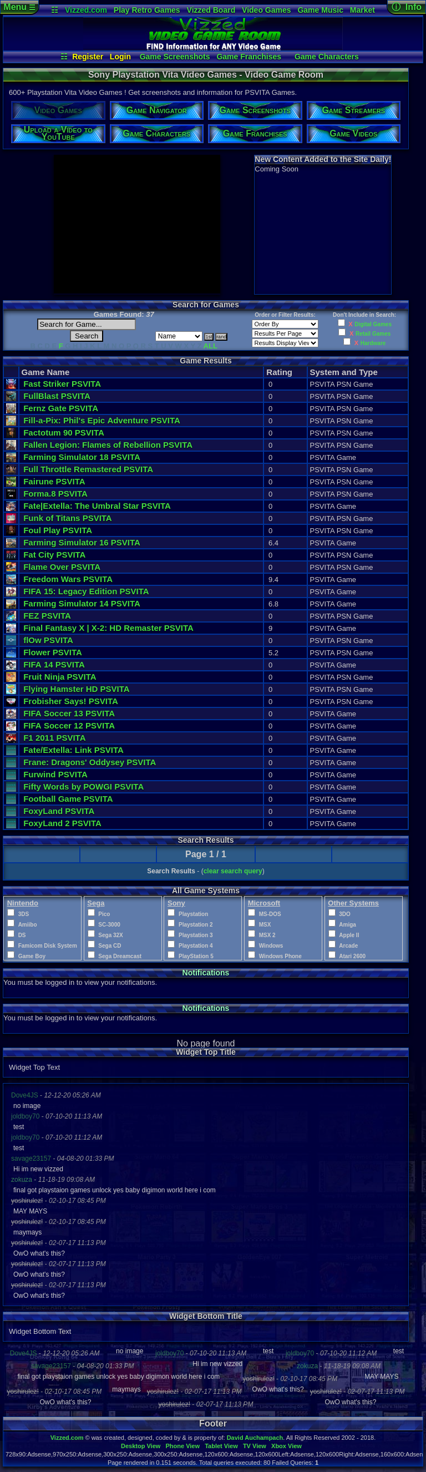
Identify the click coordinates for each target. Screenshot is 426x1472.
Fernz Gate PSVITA (60, 408)
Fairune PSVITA (54, 481)
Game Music (320, 10)
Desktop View (140, 1446)
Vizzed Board (211, 10)
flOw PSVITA (48, 640)
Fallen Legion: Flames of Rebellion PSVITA (107, 444)
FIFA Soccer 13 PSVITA (69, 713)
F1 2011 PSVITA (54, 737)
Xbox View (286, 1446)
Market (362, 10)
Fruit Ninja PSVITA (59, 676)
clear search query (233, 871)
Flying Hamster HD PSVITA (76, 689)
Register (87, 56)
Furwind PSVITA (55, 774)
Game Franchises (248, 56)
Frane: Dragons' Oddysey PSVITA (89, 762)
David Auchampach (255, 1437)
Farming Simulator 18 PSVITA (81, 457)
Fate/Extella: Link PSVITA (73, 750)
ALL (210, 346)
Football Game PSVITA (68, 798)
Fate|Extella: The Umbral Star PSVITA (97, 505)
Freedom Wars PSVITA (68, 579)
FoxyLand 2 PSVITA (62, 823)
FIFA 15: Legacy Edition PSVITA (86, 591)
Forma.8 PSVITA (55, 493)
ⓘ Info (407, 7)
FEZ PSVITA (47, 615)
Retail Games (373, 334)
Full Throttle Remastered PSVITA (88, 469)
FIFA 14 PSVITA (54, 664)
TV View (254, 1446)
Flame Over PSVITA (61, 566)
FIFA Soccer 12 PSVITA (69, 725)
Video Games (266, 10)
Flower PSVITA (52, 652)
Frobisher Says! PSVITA (70, 701)
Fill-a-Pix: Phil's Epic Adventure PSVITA (101, 420)
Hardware (373, 343)
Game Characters (327, 56)
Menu (19, 7)
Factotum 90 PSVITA (63, 432)
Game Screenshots (175, 56)
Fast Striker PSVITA (62, 383)
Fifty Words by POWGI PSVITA (83, 786)
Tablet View (221, 1446)
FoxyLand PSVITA (58, 811)
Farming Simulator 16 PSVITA (81, 542)
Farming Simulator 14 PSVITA (81, 603)
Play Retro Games (147, 10)
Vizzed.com (86, 10)
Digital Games (373, 324)
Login (120, 56)
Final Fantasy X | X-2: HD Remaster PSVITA (108, 628)
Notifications (206, 972)
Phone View (182, 1446)
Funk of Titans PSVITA (67, 518)
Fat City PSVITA (54, 554)
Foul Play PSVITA (57, 530)
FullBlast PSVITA (56, 396)
